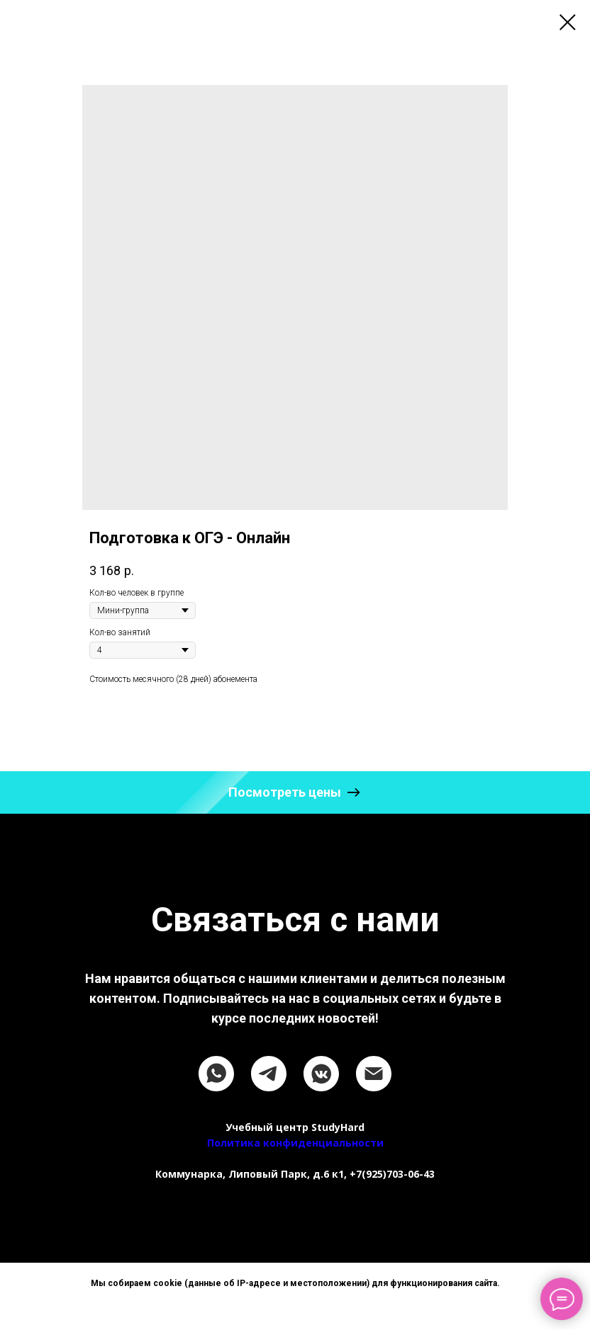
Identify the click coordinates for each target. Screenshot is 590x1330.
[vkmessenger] (321, 1073)
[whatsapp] (216, 1073)
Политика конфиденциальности (295, 1142)
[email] (373, 1073)
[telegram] (268, 1073)
